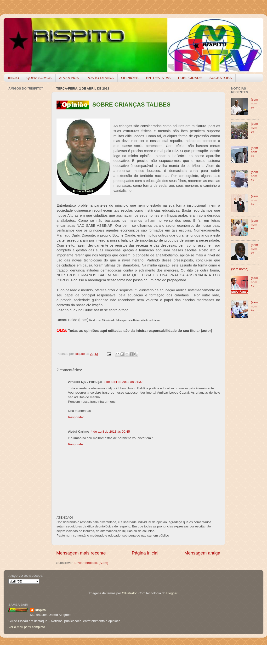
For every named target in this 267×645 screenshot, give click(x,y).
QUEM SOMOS (39, 78)
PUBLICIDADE (190, 78)
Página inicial (145, 552)
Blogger (171, 593)
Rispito (40, 610)
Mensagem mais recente (81, 552)
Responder (76, 417)
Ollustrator (129, 593)
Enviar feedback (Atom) (91, 563)
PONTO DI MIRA (100, 78)
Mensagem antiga (202, 552)
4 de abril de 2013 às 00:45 (110, 431)
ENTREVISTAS (158, 78)
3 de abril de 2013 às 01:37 (123, 382)
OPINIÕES (130, 78)
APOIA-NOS (69, 78)
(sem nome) (254, 103)
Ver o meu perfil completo (26, 627)
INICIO (13, 78)
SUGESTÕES (221, 78)
